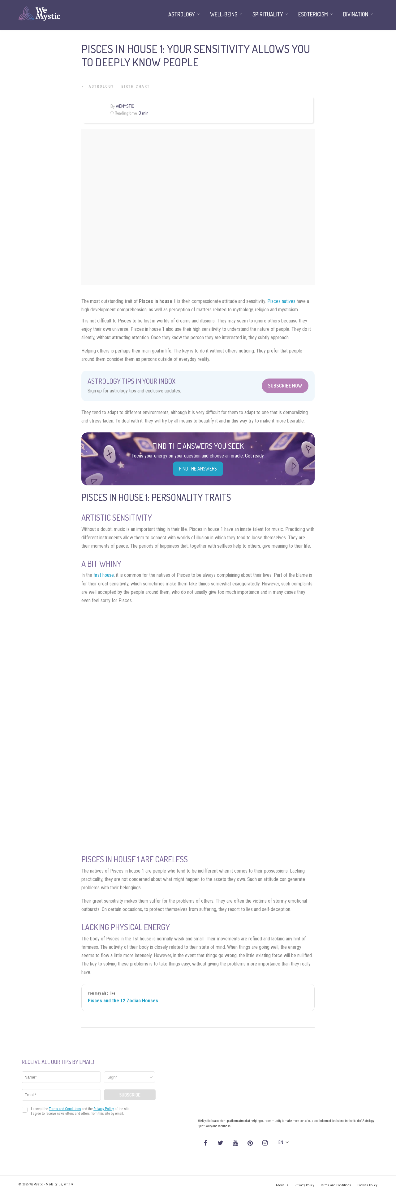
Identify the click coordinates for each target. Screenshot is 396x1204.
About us (282, 1185)
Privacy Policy (304, 1185)
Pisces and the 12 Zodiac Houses (123, 1001)
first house (103, 575)
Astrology (101, 86)
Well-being (223, 14)
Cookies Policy (367, 1185)
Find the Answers (198, 469)
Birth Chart (135, 86)
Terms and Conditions (336, 1185)
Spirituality (267, 14)
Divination (355, 14)
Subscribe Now (285, 386)
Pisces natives (281, 301)
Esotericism (313, 14)
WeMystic (125, 106)
